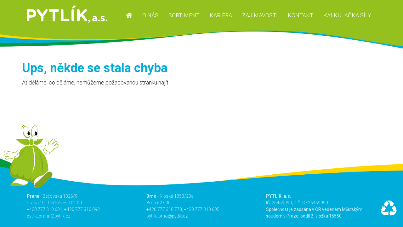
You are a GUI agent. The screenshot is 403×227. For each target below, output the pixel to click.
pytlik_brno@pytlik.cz (167, 215)
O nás (150, 15)
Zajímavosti (260, 15)
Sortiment (184, 15)
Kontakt (300, 15)
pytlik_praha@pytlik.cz (48, 215)
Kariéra (221, 15)
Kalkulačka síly (347, 15)
